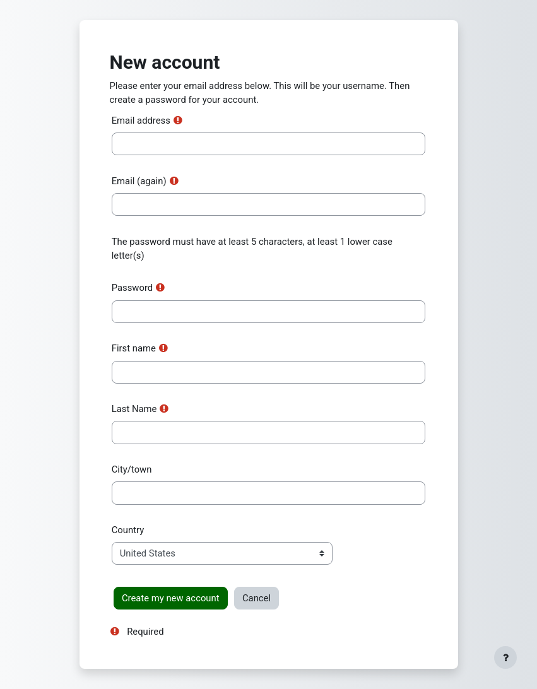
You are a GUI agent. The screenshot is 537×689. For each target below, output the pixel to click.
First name (134, 348)
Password (132, 287)
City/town (132, 469)
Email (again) (139, 181)
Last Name (134, 409)
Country (128, 530)
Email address (141, 120)
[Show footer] (505, 657)
